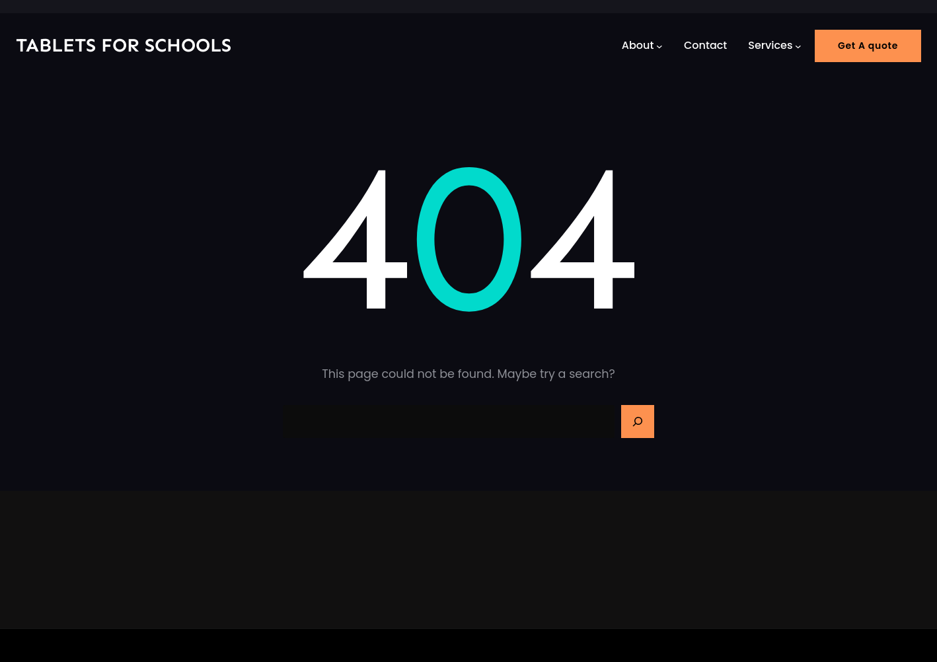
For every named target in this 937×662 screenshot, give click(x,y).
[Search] (637, 421)
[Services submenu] (798, 45)
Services (770, 45)
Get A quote (868, 45)
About (638, 45)
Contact (705, 45)
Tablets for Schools (123, 45)
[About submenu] (659, 45)
